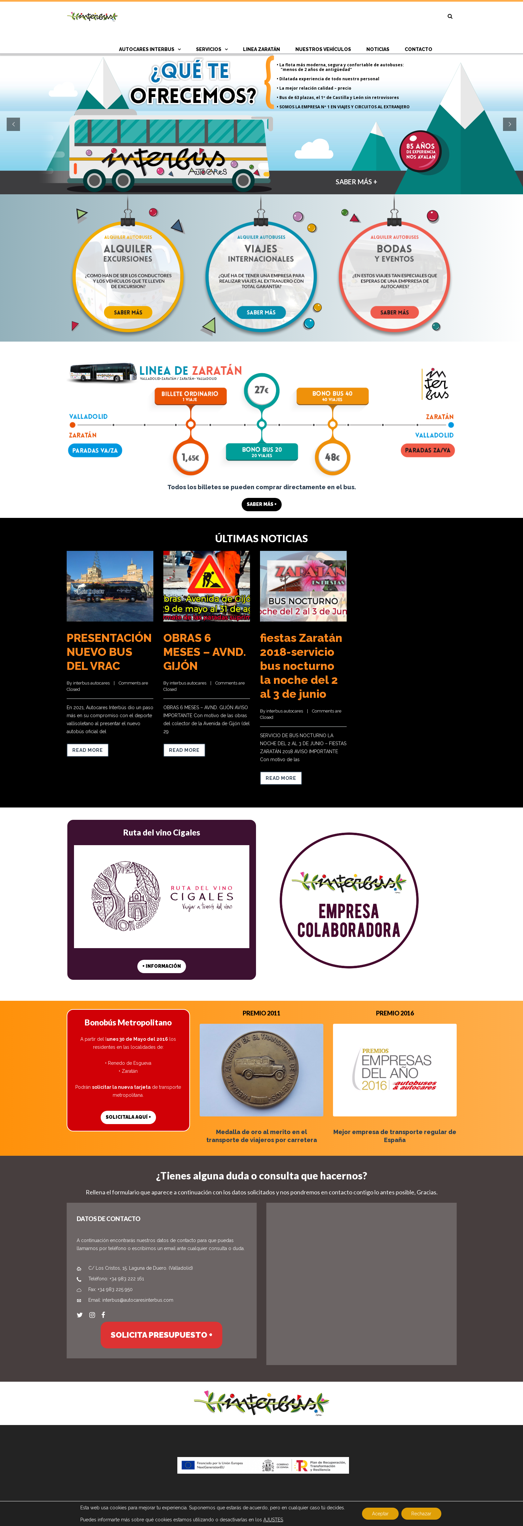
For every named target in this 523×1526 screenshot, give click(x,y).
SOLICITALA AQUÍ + (128, 1117)
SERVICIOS (208, 49)
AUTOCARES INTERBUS (146, 49)
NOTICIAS (377, 49)
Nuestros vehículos (323, 49)
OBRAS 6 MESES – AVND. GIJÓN (204, 652)
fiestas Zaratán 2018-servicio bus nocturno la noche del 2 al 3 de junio (301, 666)
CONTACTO (418, 49)
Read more (87, 750)
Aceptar (380, 1513)
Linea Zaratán (261, 49)
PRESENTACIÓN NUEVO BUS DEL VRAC (109, 652)
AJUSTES (273, 1519)
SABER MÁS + (373, 185)
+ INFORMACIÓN (161, 966)
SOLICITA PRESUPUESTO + (161, 1335)
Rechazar (421, 1513)
